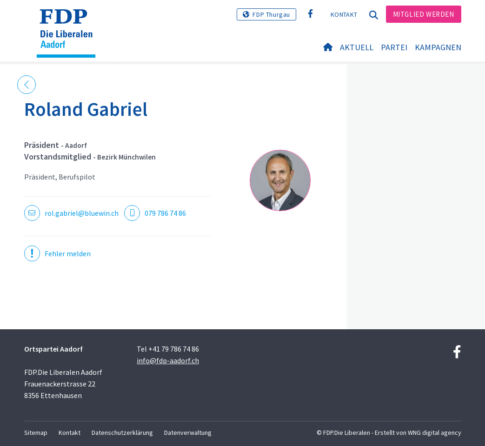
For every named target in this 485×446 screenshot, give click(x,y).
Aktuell (356, 47)
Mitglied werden (423, 14)
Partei (394, 47)
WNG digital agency (434, 432)
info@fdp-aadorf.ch (168, 360)
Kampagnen (438, 47)
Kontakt (344, 14)
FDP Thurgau (271, 14)
